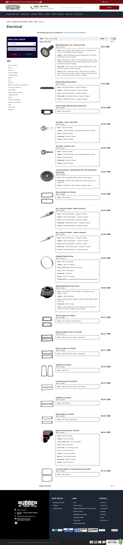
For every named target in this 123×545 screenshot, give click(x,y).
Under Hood (11, 107)
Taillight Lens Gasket (63, 365)
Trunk (9, 104)
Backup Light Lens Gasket (65, 315)
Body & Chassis (12, 65)
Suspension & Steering (14, 102)
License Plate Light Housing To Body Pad (71, 106)
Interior (10, 97)
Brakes (10, 67)
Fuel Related (11, 90)
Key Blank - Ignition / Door (65, 146)
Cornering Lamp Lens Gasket (66, 381)
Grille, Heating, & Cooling (15, 92)
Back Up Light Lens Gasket (66, 192)
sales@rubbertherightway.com (26, 516)
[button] (109, 486)
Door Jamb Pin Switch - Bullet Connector (71, 208)
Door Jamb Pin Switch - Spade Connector (71, 232)
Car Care (10, 70)
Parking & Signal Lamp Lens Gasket (69, 332)
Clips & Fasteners (13, 72)
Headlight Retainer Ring (64, 256)
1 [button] (111, 486)
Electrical (10, 82)
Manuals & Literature (14, 99)
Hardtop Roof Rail (13, 94)
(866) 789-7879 (21, 510)
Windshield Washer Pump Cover (67, 286)
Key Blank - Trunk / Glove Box (67, 122)
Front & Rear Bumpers (14, 87)
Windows (10, 109)
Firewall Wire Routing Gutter (66, 82)
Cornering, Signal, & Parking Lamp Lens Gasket (73, 469)
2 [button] (113, 486)
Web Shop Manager (53, 542)
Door (9, 80)
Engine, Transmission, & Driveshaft (18, 85)
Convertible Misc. (13, 75)
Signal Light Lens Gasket (65, 414)
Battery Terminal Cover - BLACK (67, 430)
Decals (10, 77)
